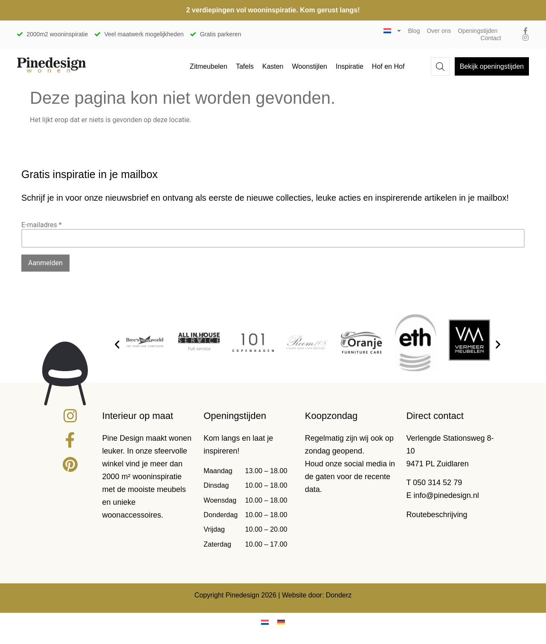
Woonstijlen (309, 66)
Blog (414, 30)
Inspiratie (349, 66)
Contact (490, 38)
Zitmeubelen (208, 66)
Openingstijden (477, 30)
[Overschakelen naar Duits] (281, 622)
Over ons (439, 30)
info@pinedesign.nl (446, 495)
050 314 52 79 (437, 482)
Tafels (245, 66)
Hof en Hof (388, 66)
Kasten (273, 66)
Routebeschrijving (436, 514)
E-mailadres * (41, 225)
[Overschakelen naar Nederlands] (265, 622)
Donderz (338, 595)
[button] (117, 344)
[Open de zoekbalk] (440, 66)
